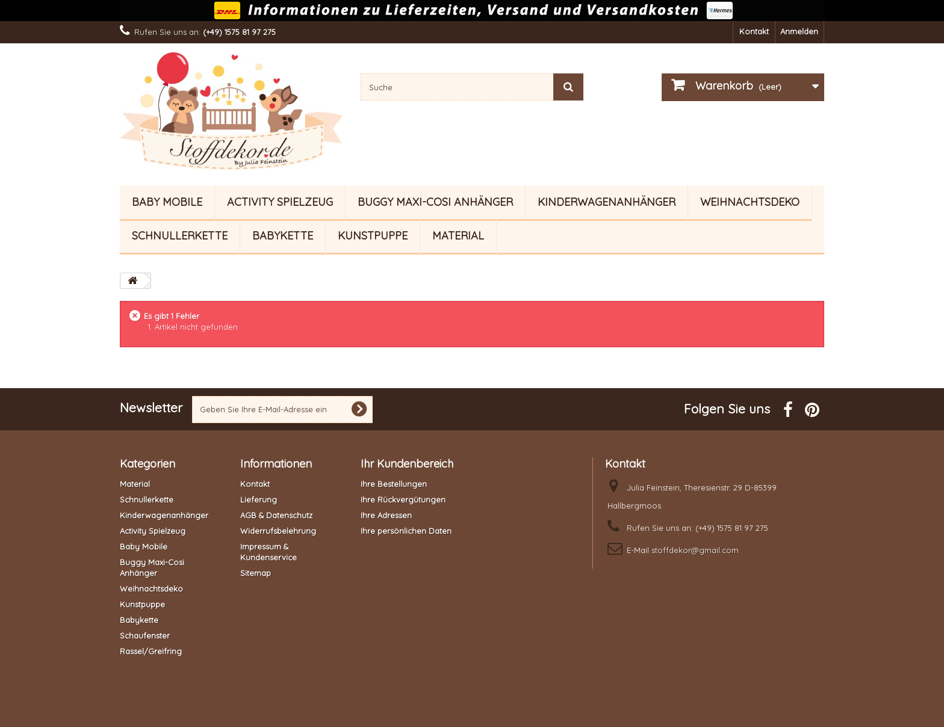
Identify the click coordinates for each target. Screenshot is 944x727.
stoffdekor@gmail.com (695, 550)
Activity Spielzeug (280, 202)
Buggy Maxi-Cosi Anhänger (435, 202)
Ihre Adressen (386, 515)
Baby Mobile (167, 202)
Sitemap (255, 573)
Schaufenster (145, 635)
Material (458, 236)
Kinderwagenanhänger (606, 202)
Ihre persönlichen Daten (406, 531)
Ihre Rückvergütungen (403, 499)
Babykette (282, 236)
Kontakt (754, 31)
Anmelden (799, 31)
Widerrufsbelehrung (278, 531)
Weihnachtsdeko (750, 202)
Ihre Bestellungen (394, 484)
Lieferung (258, 499)
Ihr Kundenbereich (407, 464)
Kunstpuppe (373, 236)
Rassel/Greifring (151, 651)
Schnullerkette (180, 236)
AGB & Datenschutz (276, 515)
